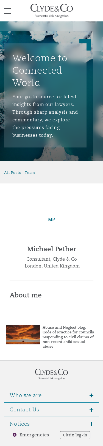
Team (30, 172)
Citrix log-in (75, 435)
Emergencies (34, 435)
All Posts (12, 172)
